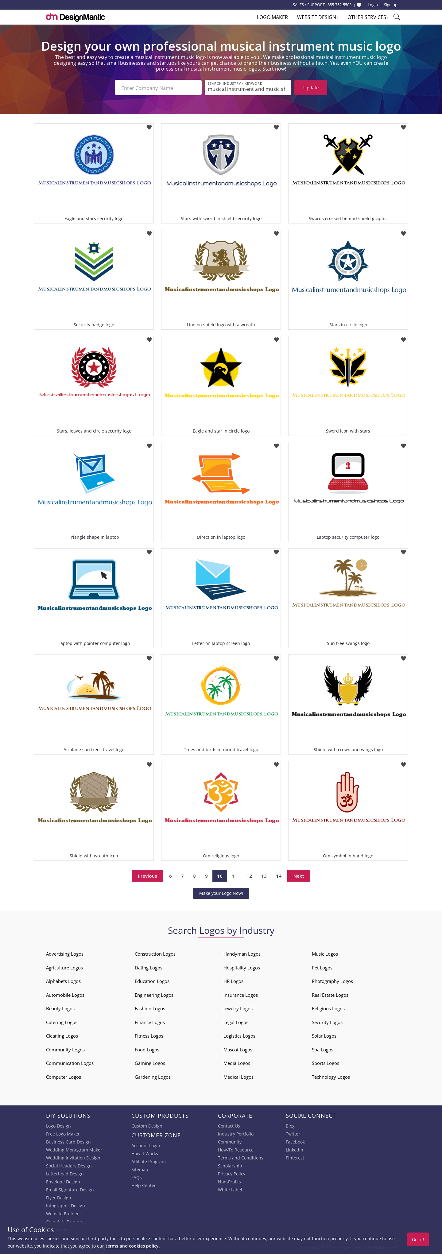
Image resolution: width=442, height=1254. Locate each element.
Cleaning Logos (62, 1035)
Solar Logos (324, 1035)
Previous (147, 875)
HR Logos (233, 980)
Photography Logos (332, 980)
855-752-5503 (339, 4)
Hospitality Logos (241, 967)
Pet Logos (322, 967)
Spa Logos (322, 1049)
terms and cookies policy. (132, 1246)
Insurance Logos (240, 994)
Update (311, 87)
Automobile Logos (65, 994)
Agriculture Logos (64, 967)
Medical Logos (238, 1076)
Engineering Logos (154, 994)
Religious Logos (328, 1008)
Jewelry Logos (238, 1008)
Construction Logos (155, 953)
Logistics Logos (239, 1035)
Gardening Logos (153, 1076)
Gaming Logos (150, 1062)
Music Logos (325, 953)
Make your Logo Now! (221, 892)
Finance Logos (150, 1022)
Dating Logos (148, 967)
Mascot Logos (237, 1049)
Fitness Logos (149, 1035)
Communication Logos (70, 1062)
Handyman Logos (242, 953)
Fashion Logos (150, 1008)
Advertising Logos (64, 953)
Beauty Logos (60, 1008)
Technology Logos (331, 1076)
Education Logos (152, 980)
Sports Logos (325, 1062)
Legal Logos (235, 1022)
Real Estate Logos (330, 994)
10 (220, 875)
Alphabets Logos (63, 980)
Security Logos (327, 1022)
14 (278, 875)
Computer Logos (63, 1076)
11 (234, 875)
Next (298, 875)
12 (249, 875)
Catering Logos (61, 1022)
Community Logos (65, 1049)
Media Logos (236, 1062)
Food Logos (147, 1049)
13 (264, 875)
